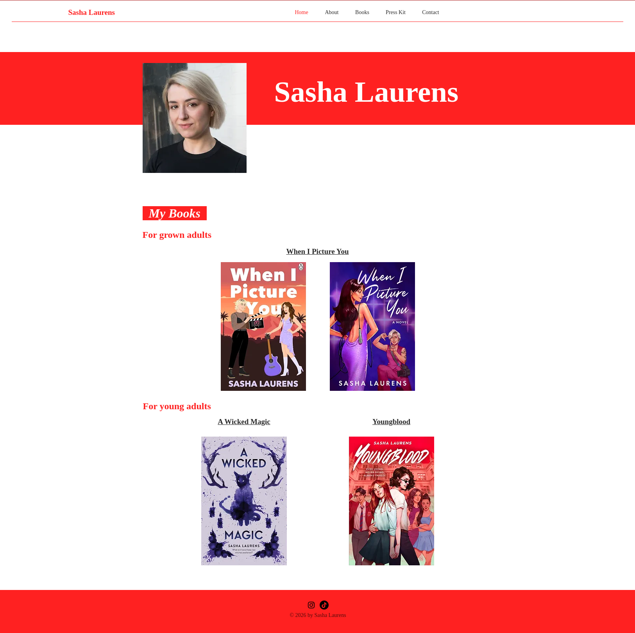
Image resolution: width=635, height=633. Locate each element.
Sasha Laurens (91, 12)
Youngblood (391, 421)
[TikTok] (324, 605)
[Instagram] (311, 605)
